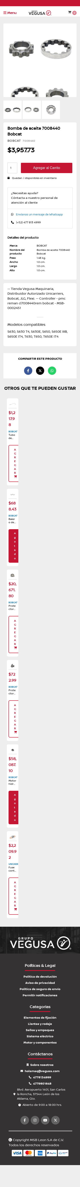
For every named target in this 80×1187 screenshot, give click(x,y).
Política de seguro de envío (40, 989)
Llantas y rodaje (40, 1024)
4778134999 (40, 1077)
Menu (9, 13)
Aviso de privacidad (40, 983)
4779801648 (40, 1083)
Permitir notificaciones (40, 995)
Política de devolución (40, 976)
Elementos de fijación (40, 1017)
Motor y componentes (40, 1042)
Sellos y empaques (40, 1030)
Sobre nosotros (40, 1065)
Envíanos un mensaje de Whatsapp (39, 214)
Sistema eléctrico (40, 1036)
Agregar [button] (15, 463)
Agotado (15, 546)
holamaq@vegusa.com (40, 1071)
